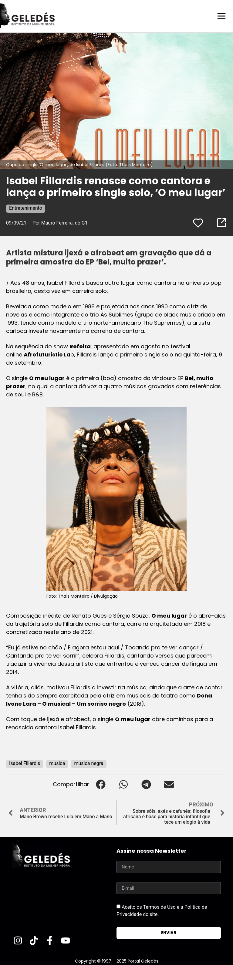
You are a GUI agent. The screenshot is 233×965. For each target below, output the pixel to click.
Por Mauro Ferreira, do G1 (60, 222)
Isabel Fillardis (24, 763)
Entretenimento (25, 208)
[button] (100, 784)
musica (57, 763)
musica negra (88, 763)
